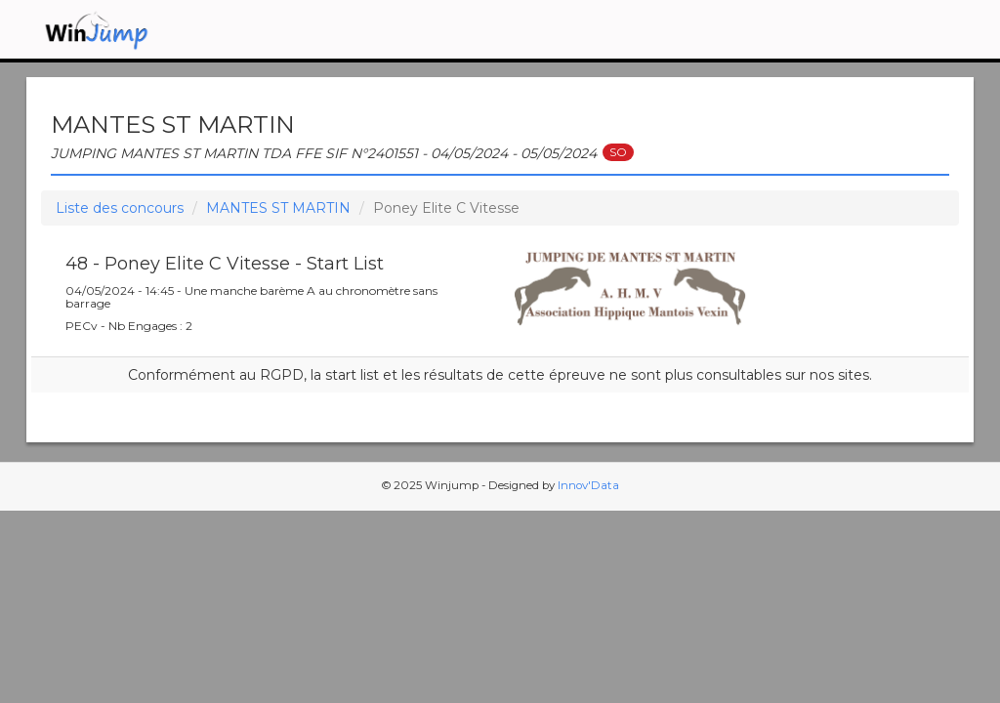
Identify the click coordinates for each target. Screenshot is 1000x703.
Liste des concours (120, 208)
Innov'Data (588, 485)
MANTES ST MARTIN (278, 208)
